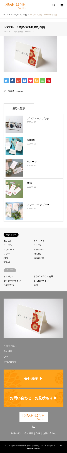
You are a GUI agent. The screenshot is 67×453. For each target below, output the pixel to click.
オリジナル (9, 276)
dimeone (20, 91)
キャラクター (40, 241)
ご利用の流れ (10, 346)
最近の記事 (19, 108)
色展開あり (9, 285)
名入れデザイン (41, 280)
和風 (6, 258)
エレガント (9, 241)
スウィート (9, 249)
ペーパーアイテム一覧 (18, 15)
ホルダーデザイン (12, 280)
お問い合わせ (10, 361)
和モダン (38, 254)
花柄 (36, 285)
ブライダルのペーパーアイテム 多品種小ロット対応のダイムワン (33, 446)
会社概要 (8, 351)
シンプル (38, 245)
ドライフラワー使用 (43, 276)
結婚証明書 (39, 258)
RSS (33, 427)
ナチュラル (39, 249)
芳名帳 (7, 262)
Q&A (6, 356)
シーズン (8, 245)
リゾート (8, 254)
